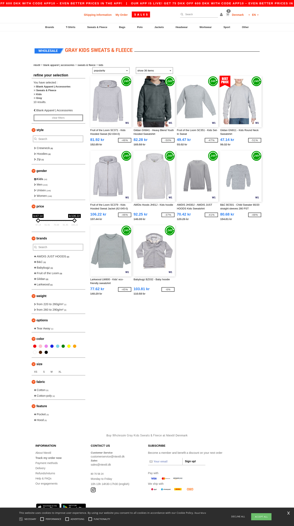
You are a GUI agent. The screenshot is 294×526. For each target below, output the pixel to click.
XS (35, 363)
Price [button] (40, 198)
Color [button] (40, 330)
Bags (122, 27)
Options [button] (42, 312)
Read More (200, 512)
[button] (222, 14)
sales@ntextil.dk (101, 456)
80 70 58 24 (98, 465)
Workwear (205, 27)
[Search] (198, 14)
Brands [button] (42, 230)
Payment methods (47, 454)
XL (59, 363)
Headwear (182, 27)
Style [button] (40, 121)
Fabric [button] (41, 373)
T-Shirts (70, 27)
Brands (49, 27)
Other (245, 27)
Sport (227, 27)
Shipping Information (98, 14)
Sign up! (190, 453)
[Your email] (165, 453)
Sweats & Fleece (97, 27)
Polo (140, 27)
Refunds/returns (45, 465)
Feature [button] (42, 397)
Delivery (41, 459)
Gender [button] (42, 162)
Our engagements (47, 475)
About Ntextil (43, 444)
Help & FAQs (44, 470)
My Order (122, 14)
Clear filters (58, 109)
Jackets (159, 27)
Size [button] (39, 355)
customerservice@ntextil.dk (108, 448)
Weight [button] (42, 287)
